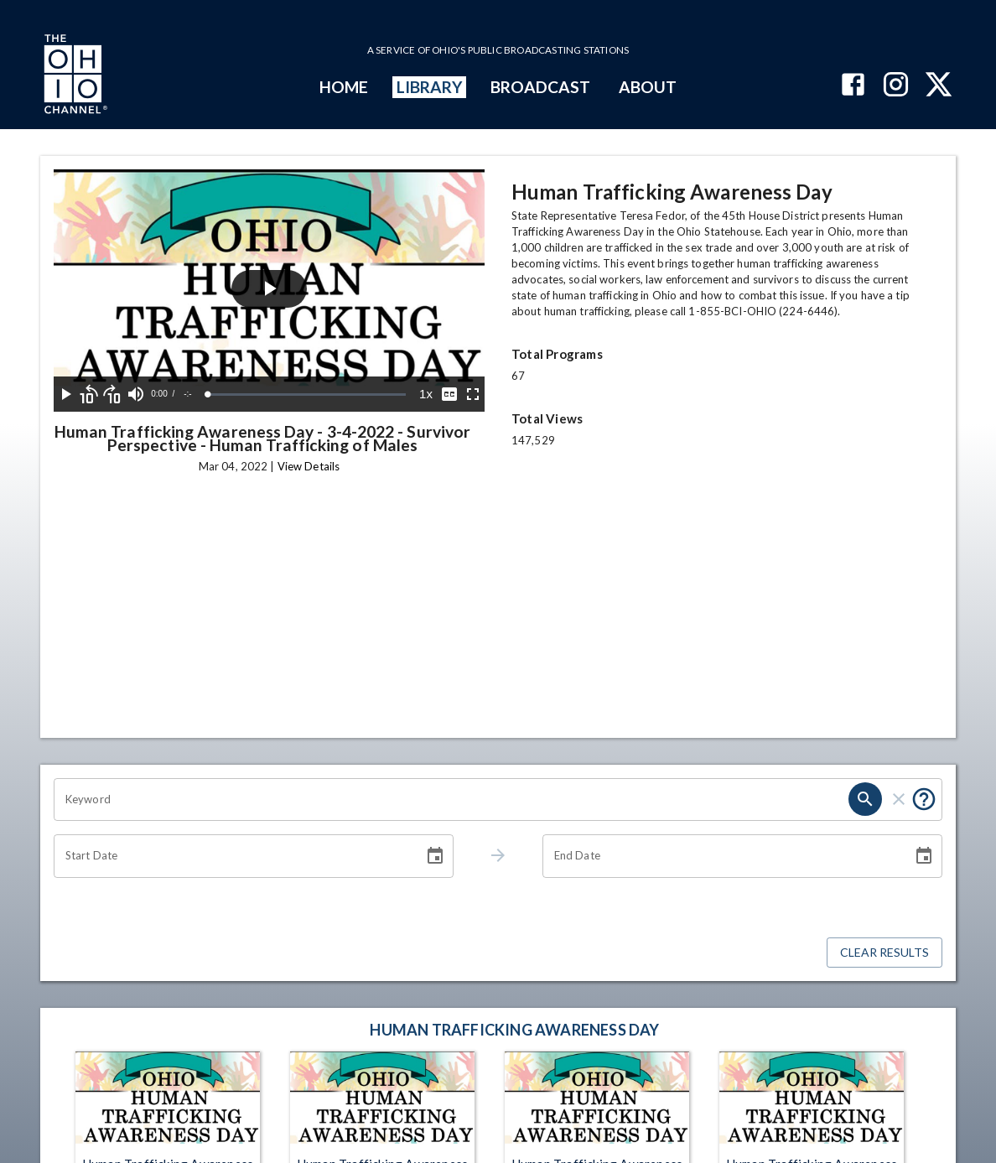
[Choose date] (435, 856)
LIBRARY (430, 86)
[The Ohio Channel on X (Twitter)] (938, 86)
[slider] (318, 394)
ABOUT (648, 86)
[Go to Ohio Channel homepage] (74, 76)
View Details (309, 466)
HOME (343, 86)
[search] (865, 799)
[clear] (899, 799)
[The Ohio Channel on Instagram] (895, 86)
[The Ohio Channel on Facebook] (853, 86)
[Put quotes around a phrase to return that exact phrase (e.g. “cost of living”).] (923, 799)
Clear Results (884, 953)
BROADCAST (540, 86)
